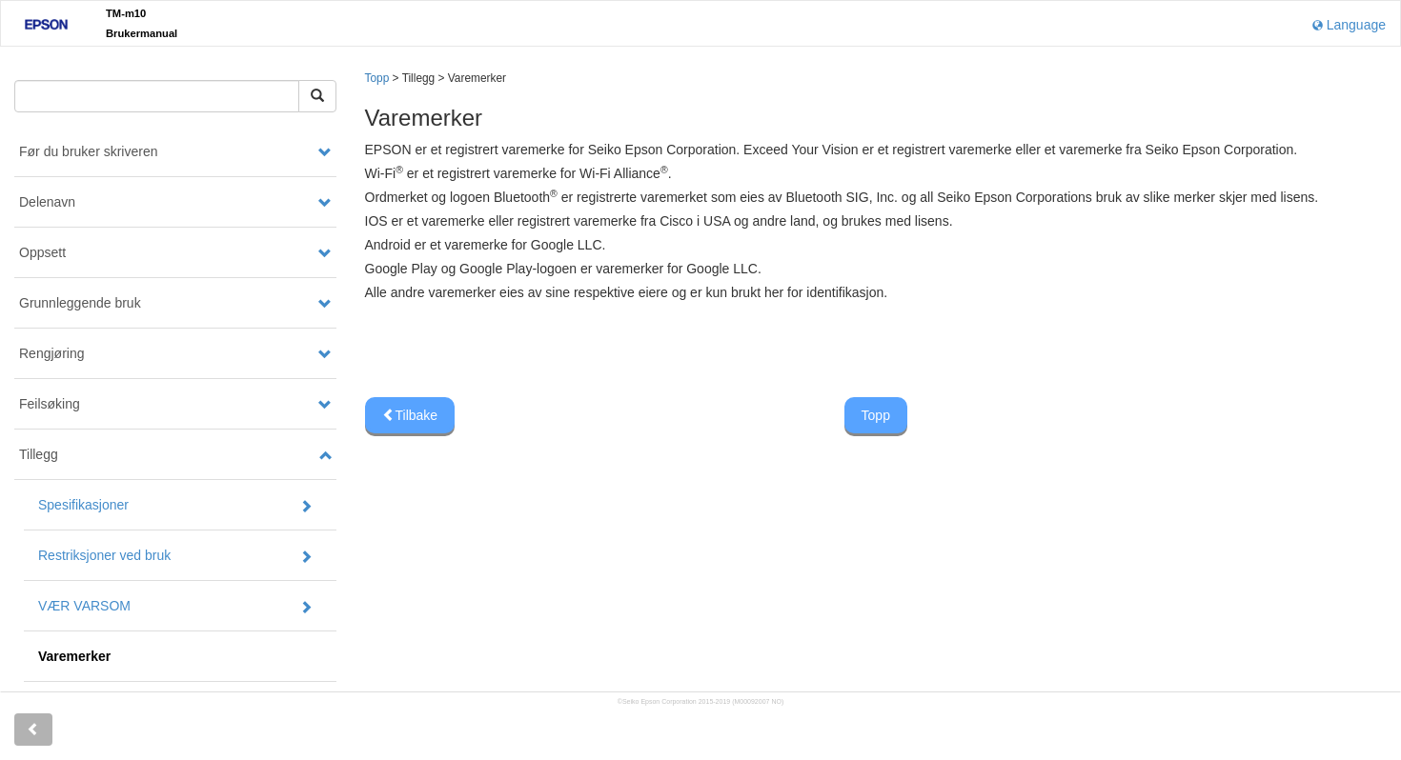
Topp (377, 78)
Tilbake (410, 415)
